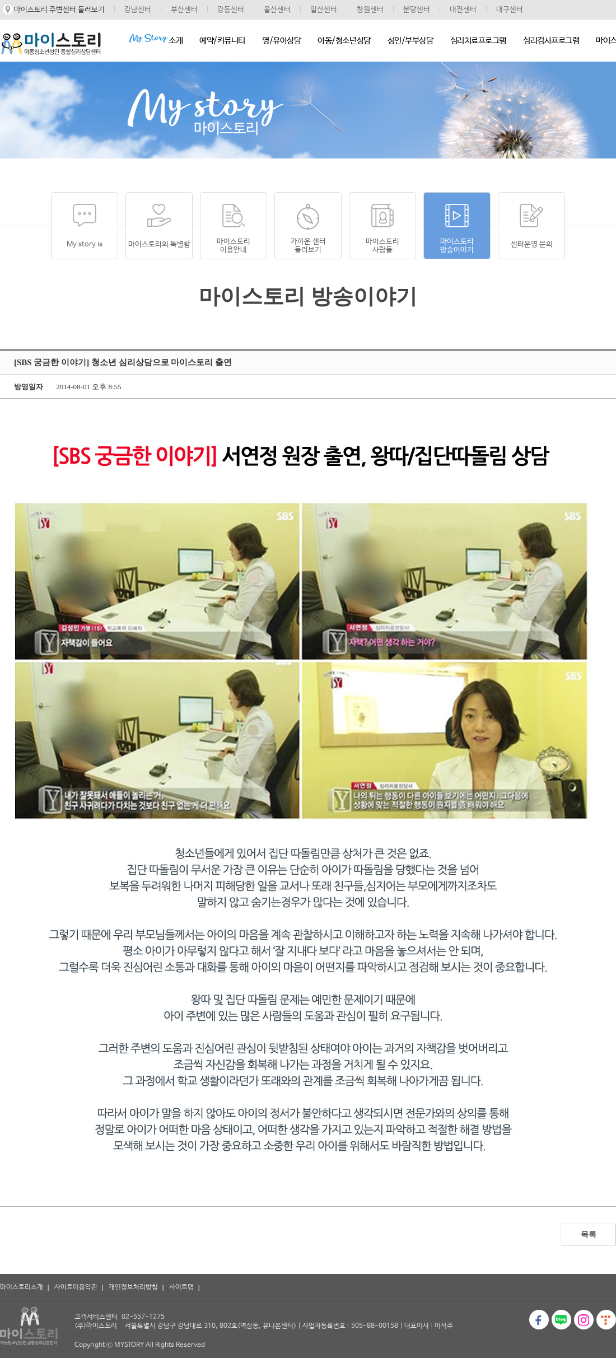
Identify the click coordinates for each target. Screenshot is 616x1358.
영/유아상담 (281, 40)
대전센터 (463, 10)
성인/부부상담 (410, 40)
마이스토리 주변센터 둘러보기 (59, 10)
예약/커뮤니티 (222, 40)
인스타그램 (584, 1319)
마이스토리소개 (21, 1287)
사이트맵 (181, 1287)
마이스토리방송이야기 (457, 245)
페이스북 (539, 1319)
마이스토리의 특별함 (159, 244)
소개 (156, 39)
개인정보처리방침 (133, 1287)
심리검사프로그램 (551, 40)
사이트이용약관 (75, 1287)
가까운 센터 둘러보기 (308, 245)
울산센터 (277, 10)
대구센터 (509, 10)
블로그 (561, 1319)
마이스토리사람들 (382, 245)
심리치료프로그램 (478, 40)
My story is (84, 244)
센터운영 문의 (532, 244)
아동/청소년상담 (344, 40)
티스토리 (606, 1319)
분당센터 (416, 10)
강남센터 (137, 10)
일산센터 (323, 10)
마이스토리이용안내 (233, 245)
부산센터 (184, 10)
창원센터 (370, 10)
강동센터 (230, 10)
